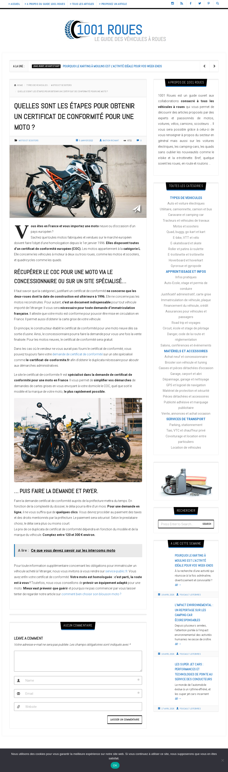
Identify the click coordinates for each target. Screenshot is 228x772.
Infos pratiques (186, 277)
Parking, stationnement (185, 425)
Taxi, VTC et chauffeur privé (186, 430)
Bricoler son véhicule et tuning (186, 362)
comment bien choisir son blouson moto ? (91, 594)
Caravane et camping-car (186, 215)
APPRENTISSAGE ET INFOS (186, 271)
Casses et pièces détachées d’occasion (186, 368)
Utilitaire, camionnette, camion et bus (186, 209)
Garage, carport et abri (186, 374)
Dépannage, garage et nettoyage (186, 379)
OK (115, 765)
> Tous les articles (82, 4)
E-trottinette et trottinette (186, 254)
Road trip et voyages (186, 322)
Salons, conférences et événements (186, 345)
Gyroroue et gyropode (186, 266)
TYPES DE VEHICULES (36, 85)
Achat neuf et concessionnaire (186, 356)
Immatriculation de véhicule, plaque (186, 300)
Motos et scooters (61, 85)
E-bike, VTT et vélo (186, 237)
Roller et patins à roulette (186, 249)
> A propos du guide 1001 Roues (44, 4)
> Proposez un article (113, 4)
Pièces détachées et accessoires (186, 396)
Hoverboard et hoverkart (186, 260)
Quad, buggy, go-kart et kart (46, 66)
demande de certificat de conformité (77, 354)
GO (178, 585)
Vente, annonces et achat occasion (185, 413)
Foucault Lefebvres (188, 594)
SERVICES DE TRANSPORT (186, 419)
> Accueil (14, 4)
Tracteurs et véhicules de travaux (186, 220)
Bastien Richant (109, 140)
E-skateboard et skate (186, 243)
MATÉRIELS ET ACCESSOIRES (186, 351)
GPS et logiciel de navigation (186, 385)
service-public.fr (116, 571)
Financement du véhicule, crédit (186, 305)
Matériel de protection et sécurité (186, 390)
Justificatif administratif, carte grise (186, 294)
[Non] (222, 760)
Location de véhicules (186, 447)
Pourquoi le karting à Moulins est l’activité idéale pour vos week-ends (112, 66)
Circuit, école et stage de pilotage (186, 328)
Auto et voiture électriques (186, 203)
